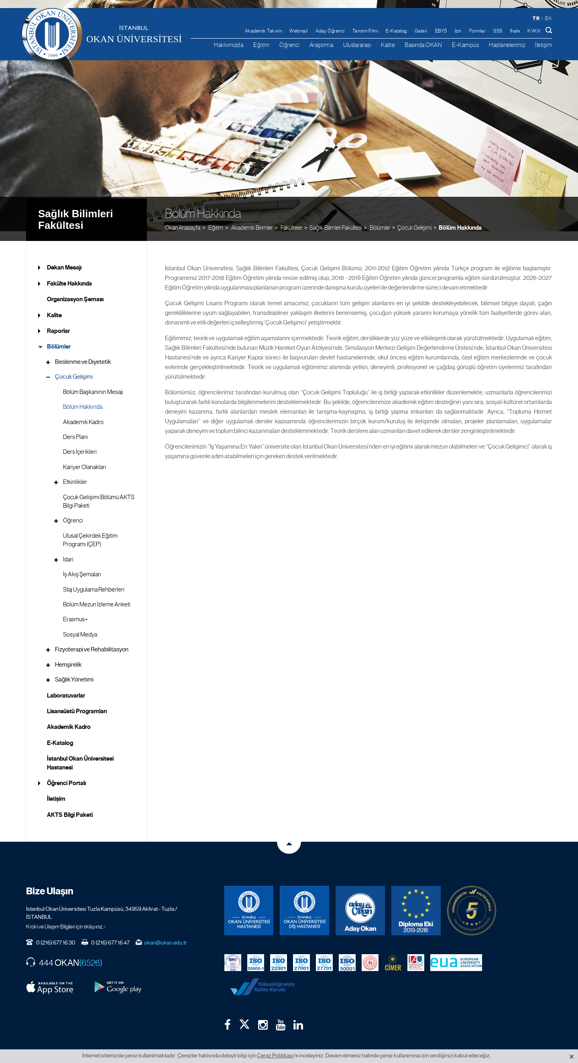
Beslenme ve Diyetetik (83, 352)
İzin (458, 31)
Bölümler (59, 337)
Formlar (477, 31)
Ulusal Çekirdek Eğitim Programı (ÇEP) (90, 530)
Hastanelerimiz (507, 44)
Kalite (388, 44)
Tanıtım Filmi (365, 31)
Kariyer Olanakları (84, 457)
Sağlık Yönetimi (74, 669)
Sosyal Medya (80, 624)
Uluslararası (357, 44)
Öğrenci (289, 44)
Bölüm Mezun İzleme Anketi (96, 594)
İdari (68, 549)
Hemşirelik (68, 654)
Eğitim (261, 44)
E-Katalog (396, 31)
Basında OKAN (423, 44)
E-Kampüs (465, 44)
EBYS (441, 31)
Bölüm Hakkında (460, 217)
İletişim (543, 44)
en (548, 18)
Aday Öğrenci (330, 31)
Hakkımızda (228, 44)
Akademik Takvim (263, 31)
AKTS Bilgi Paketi (70, 805)
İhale (515, 31)
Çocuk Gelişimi (414, 217)
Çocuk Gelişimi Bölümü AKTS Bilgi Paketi (98, 491)
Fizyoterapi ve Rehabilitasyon (91, 639)
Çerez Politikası (275, 1055)
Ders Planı (75, 427)
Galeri (421, 31)
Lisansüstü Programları (77, 701)
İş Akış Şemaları (82, 564)
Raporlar (58, 321)
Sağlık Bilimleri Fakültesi (75, 209)
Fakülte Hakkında (69, 273)
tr (536, 18)
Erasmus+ (75, 609)
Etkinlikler (75, 472)
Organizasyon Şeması (75, 289)
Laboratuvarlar (66, 685)
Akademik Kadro (83, 412)
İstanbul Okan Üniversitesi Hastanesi (80, 753)
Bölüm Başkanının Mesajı (93, 382)
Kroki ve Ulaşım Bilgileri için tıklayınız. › (66, 916)
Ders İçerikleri (80, 442)
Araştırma (321, 44)
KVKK (534, 31)
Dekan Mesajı (64, 257)
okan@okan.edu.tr (165, 932)
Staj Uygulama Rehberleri (93, 579)
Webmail (298, 31)
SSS (498, 31)
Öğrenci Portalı (66, 773)
